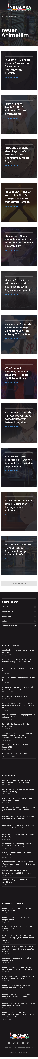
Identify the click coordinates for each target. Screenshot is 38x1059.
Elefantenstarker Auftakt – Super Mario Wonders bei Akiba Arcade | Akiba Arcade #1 (18, 705)
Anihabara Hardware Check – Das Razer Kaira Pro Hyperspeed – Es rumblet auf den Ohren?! (18, 949)
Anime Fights (7, 616)
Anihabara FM (7, 612)
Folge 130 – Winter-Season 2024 (14, 696)
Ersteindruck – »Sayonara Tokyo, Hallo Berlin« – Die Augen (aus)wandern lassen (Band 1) (18, 937)
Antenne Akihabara (9, 626)
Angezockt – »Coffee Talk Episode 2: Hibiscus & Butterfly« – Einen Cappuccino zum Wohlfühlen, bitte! (18, 1014)
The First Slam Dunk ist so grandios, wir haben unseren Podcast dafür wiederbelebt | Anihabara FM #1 (17, 735)
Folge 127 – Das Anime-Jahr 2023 (15, 754)
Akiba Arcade (7, 607)
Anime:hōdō (7, 621)
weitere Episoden (19, 583)
